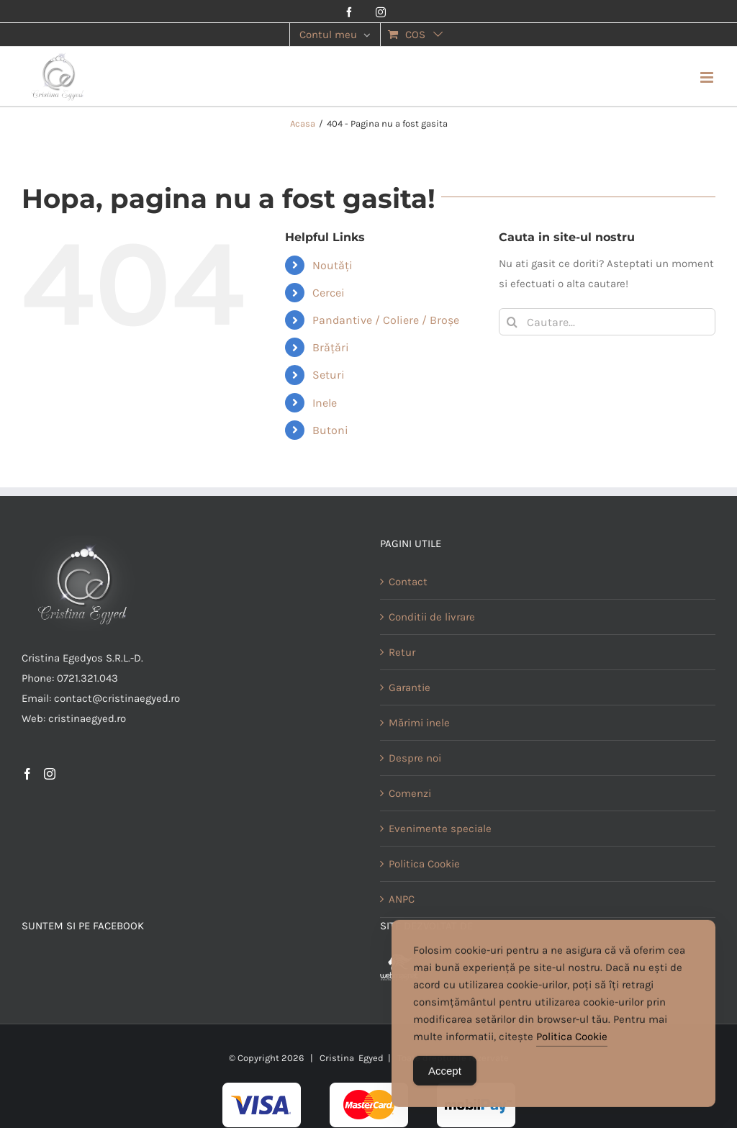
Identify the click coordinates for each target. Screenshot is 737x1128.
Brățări (330, 347)
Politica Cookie (424, 863)
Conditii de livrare (432, 616)
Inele (324, 403)
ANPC (402, 899)
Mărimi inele (419, 722)
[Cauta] (512, 321)
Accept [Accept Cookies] (444, 1076)
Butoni (330, 430)
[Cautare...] (607, 321)
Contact (408, 581)
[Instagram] (49, 774)
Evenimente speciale (440, 828)
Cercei (328, 292)
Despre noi (415, 758)
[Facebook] (27, 774)
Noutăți (332, 265)
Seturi (328, 375)
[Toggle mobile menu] (707, 77)
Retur (402, 652)
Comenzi (410, 793)
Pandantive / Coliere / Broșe (385, 320)
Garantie (409, 687)
